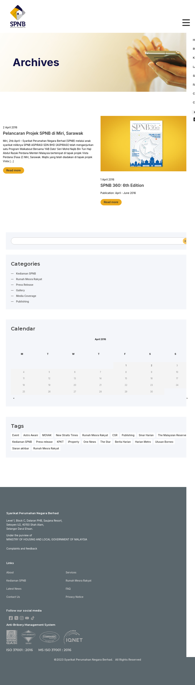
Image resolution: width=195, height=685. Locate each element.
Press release (44, 440)
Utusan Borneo (164, 440)
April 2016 (100, 338)
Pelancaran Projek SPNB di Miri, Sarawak (43, 132)
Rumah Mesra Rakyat (29, 278)
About (10, 570)
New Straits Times (67, 433)
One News (89, 440)
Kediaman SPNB (26, 272)
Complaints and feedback (21, 546)
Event (15, 433)
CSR (114, 433)
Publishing (22, 300)
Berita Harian (122, 440)
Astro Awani (30, 433)
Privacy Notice (74, 594)
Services (71, 570)
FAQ (68, 586)
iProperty (73, 440)
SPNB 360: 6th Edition (122, 184)
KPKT (60, 440)
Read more (13, 169)
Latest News (13, 586)
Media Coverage (26, 294)
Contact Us (13, 594)
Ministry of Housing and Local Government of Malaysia (46, 537)
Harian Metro (142, 440)
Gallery (20, 289)
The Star (105, 440)
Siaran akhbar (20, 446)
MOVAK (47, 433)
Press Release (24, 283)
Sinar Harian (145, 433)
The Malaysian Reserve (171, 433)
